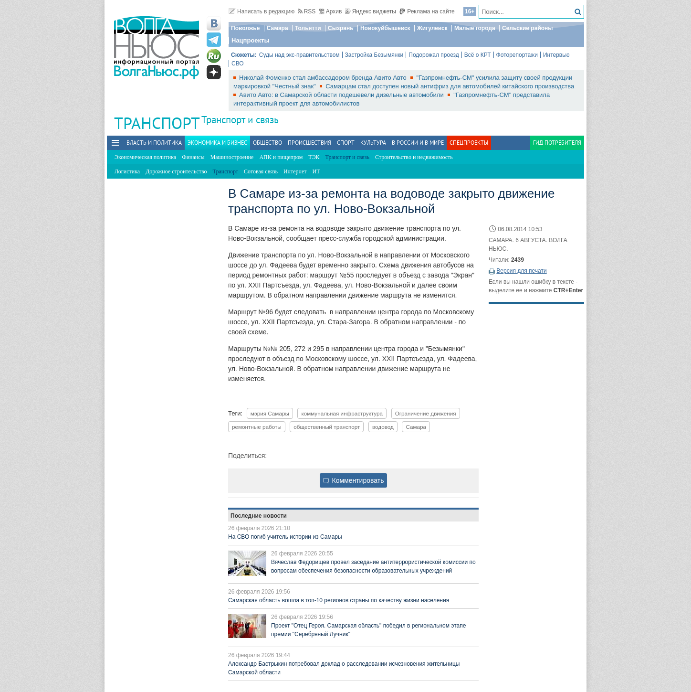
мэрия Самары (270, 413)
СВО (237, 63)
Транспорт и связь (240, 119)
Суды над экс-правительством (299, 55)
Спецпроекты (469, 142)
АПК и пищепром (281, 157)
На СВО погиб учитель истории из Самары (285, 536)
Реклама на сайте (427, 11)
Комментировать (353, 480)
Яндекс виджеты (370, 11)
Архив (330, 11)
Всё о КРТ (477, 55)
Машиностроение (232, 157)
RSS (307, 11)
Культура (373, 142)
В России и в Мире (418, 142)
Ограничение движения (425, 413)
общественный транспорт (326, 427)
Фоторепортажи (517, 55)
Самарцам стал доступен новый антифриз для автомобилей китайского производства (449, 86)
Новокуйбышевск (385, 28)
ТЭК (313, 157)
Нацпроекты (250, 40)
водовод (383, 427)
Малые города (474, 28)
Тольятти (308, 28)
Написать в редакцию (261, 11)
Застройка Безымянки (374, 55)
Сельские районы (527, 28)
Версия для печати (521, 270)
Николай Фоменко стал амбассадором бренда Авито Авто (323, 77)
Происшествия (309, 142)
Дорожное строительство (176, 171)
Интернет (295, 171)
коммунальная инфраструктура (342, 413)
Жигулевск (432, 28)
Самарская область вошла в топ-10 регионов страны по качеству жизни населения (338, 600)
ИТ (316, 171)
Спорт (346, 142)
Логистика (127, 171)
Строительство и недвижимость (414, 157)
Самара (277, 28)
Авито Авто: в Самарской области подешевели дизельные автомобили (342, 94)
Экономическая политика (145, 157)
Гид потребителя (557, 142)
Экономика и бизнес (217, 142)
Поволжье (245, 28)
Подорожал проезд (433, 55)
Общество (267, 142)
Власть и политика (154, 142)
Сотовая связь (261, 171)
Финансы (193, 157)
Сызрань (341, 28)
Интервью (556, 55)
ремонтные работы (257, 427)
